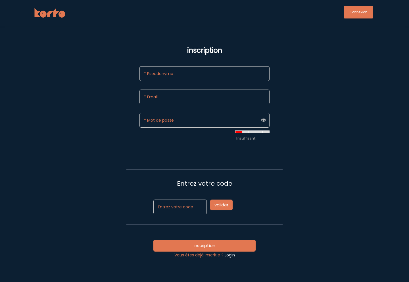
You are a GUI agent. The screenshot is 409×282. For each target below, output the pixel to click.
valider (221, 205)
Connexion (358, 12)
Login (230, 255)
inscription (204, 245)
